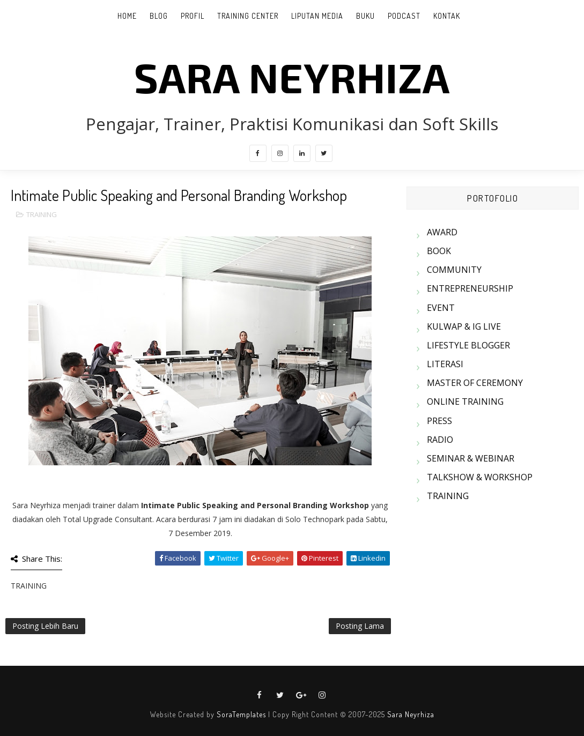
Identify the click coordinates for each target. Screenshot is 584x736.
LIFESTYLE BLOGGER (468, 345)
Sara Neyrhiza (410, 714)
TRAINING (41, 214)
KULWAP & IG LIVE (464, 326)
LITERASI (445, 364)
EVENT (441, 308)
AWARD (442, 232)
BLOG (159, 15)
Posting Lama (360, 626)
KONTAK (446, 15)
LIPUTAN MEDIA (317, 15)
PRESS (439, 421)
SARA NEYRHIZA (292, 76)
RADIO (440, 439)
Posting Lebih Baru (45, 626)
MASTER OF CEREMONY (475, 383)
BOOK (439, 251)
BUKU (365, 15)
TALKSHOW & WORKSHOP (480, 477)
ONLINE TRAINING (465, 401)
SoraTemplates (241, 714)
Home (127, 15)
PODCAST (404, 15)
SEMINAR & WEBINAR (470, 458)
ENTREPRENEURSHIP (470, 288)
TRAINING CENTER (247, 15)
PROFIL (192, 15)
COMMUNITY (454, 270)
